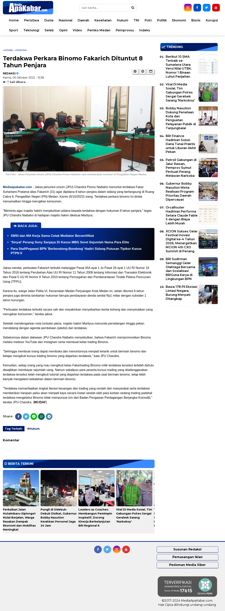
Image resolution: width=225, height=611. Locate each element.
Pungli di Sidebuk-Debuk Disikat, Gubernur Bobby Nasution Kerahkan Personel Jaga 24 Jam (59, 517)
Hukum (122, 20)
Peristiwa (31, 20)
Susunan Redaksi (187, 549)
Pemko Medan (98, 30)
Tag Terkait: (14, 428)
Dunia (48, 20)
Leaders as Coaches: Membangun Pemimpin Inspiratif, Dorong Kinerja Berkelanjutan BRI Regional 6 (95, 517)
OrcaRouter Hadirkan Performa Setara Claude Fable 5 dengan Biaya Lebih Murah (182, 215)
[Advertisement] (189, 336)
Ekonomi (179, 20)
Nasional (65, 20)
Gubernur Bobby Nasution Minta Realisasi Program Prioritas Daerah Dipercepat (180, 191)
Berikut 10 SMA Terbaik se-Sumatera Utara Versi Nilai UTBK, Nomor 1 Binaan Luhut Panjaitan (179, 66)
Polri (148, 20)
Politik (162, 20)
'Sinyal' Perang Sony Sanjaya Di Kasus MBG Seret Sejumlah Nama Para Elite (70, 242)
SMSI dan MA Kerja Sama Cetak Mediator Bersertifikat (52, 236)
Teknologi (31, 30)
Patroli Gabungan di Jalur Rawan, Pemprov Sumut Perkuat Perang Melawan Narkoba (181, 168)
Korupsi (212, 20)
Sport (13, 30)
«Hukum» (21, 50)
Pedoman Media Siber (187, 565)
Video (77, 30)
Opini (63, 30)
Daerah (83, 20)
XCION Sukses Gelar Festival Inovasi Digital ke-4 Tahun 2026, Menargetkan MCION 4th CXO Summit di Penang (182, 241)
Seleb (49, 30)
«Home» (8, 50)
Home (14, 20)
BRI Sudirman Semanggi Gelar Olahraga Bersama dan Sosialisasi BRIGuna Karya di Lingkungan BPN (180, 269)
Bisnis (196, 20)
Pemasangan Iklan (187, 557)
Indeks (144, 30)
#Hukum (33, 428)
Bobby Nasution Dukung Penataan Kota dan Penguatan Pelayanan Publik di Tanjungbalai (181, 118)
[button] (151, 71)
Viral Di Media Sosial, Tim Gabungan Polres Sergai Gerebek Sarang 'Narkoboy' (180, 92)
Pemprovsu (125, 30)
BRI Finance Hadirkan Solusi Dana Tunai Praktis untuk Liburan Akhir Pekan (181, 144)
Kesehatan (103, 20)
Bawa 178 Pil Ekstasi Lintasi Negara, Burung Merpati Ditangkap (181, 292)
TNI (136, 20)
